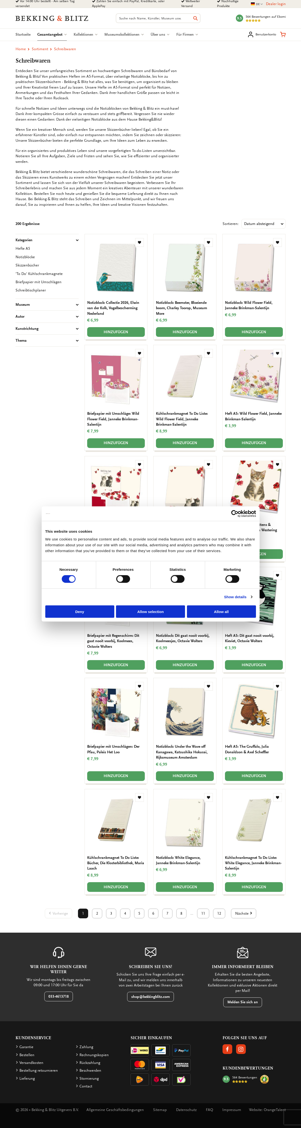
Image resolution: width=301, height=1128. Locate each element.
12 (219, 913)
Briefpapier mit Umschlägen (38, 282)
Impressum (231, 1110)
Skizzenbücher (27, 265)
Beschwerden (90, 1070)
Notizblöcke (25, 257)
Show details (235, 597)
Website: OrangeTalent (267, 1110)
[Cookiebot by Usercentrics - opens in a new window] (235, 513)
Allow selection (150, 611)
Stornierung (89, 1078)
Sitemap (160, 1110)
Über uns (160, 34)
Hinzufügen (116, 332)
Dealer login (276, 4)
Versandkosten (31, 1063)
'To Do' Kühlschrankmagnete (39, 274)
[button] (283, 34)
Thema (47, 340)
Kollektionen (86, 34)
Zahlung (86, 1047)
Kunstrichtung (47, 328)
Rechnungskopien (94, 1055)
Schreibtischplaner (30, 290)
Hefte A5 (22, 248)
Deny (79, 611)
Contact (85, 1086)
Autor (47, 316)
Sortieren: (231, 224)
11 (203, 913)
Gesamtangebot (52, 34)
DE (257, 4)
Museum (47, 304)
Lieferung (27, 1078)
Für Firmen (187, 34)
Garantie (26, 1047)
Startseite (23, 34)
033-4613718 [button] (58, 996)
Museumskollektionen (124, 34)
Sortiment (40, 49)
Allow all (221, 611)
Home (20, 49)
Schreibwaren (65, 49)
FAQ (209, 1110)
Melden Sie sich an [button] (242, 1002)
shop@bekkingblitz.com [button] (150, 997)
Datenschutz (186, 1110)
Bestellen (26, 1055)
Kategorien (47, 240)
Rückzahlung (89, 1063)
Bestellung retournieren (38, 1070)
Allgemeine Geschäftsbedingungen (115, 1110)
